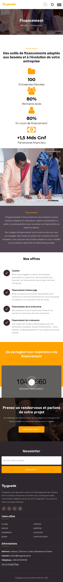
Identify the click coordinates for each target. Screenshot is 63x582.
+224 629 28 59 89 (19, 560)
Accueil (24, 25)
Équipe (4, 537)
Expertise (37, 528)
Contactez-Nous (40, 537)
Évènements (7, 532)
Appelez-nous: (45, 4)
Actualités (38, 532)
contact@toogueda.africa (20, 556)
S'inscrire (31, 469)
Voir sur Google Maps (10, 564)
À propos (37, 524)
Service (5, 528)
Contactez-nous (31, 429)
